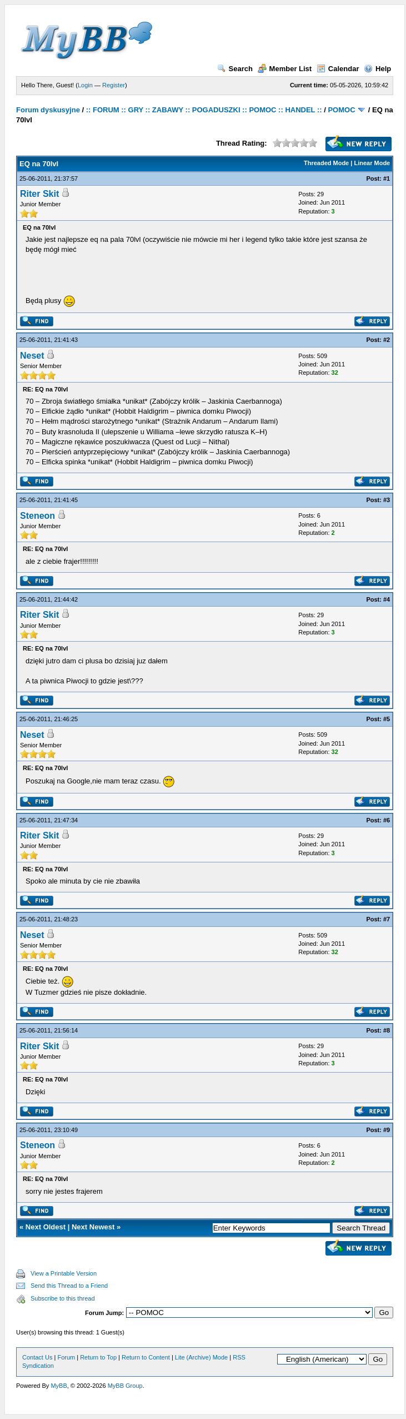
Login (85, 85)
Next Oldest (46, 1227)
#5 (386, 719)
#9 (386, 1130)
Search (235, 68)
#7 (386, 919)
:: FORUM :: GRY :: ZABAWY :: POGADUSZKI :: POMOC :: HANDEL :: (204, 110)
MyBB (59, 1385)
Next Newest (93, 1227)
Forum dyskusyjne (48, 110)
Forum (66, 1357)
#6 (386, 820)
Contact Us (37, 1357)
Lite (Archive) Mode (201, 1357)
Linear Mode (372, 163)
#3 (386, 500)
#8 (386, 1030)
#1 (386, 178)
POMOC (341, 110)
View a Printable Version (64, 1273)
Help (377, 68)
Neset (32, 355)
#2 (386, 339)
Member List (285, 68)
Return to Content (146, 1357)
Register (113, 85)
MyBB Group (125, 1385)
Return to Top (98, 1357)
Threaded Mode (326, 163)
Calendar (338, 68)
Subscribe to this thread (63, 1298)
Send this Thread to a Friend (69, 1285)
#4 (386, 599)
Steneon (37, 515)
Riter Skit (39, 194)
